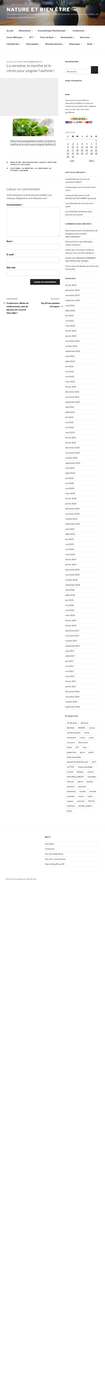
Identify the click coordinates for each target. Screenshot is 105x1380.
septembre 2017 (72, 646)
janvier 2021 (70, 442)
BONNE (81, 728)
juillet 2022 (70, 361)
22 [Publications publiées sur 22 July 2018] (96, 150)
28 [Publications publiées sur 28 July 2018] (91, 153)
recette (82, 791)
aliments (84, 723)
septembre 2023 (72, 300)
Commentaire (15, 205)
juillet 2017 (70, 656)
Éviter (69, 811)
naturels (70, 781)
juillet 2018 (70, 595)
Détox (69, 747)
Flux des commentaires (55, 859)
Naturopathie (33, 44)
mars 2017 (70, 676)
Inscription (49, 844)
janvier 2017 (70, 686)
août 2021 (69, 407)
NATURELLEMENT (75, 777)
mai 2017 (69, 666)
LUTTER (70, 767)
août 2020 (70, 468)
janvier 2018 (70, 625)
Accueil (10, 30)
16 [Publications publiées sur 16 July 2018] (68, 150)
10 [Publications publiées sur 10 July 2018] (73, 147)
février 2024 (70, 285)
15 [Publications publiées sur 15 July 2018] (96, 147)
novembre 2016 (72, 697)
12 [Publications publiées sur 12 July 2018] (82, 147)
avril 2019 (69, 549)
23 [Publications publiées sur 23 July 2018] (68, 153)
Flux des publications (54, 854)
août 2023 (70, 305)
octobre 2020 (71, 458)
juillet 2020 (70, 473)
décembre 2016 (72, 691)
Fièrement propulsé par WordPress (21, 879)
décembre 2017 (72, 630)
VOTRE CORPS (85, 806)
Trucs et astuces (20, 164)
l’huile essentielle (85, 767)
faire (85, 747)
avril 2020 (69, 488)
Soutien (51, 162)
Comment (71, 737)
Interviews (86, 37)
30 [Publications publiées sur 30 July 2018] (68, 156)
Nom (10, 241)
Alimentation (26, 30)
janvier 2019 (70, 564)
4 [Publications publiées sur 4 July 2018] (77, 144)
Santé (91, 44)
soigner (23, 170)
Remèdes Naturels (55, 44)
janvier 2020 (71, 503)
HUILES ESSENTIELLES (77, 762)
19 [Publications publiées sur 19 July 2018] (82, 150)
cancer (92, 728)
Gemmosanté (71, 230)
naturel (90, 772)
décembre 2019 (72, 508)
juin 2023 (69, 315)
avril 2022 (69, 376)
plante (80, 781)
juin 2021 (69, 417)
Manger (80, 772)
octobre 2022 (71, 346)
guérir (91, 752)
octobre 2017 (71, 641)
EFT (32, 37)
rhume (81, 796)
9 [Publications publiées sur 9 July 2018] (67, 147)
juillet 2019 (70, 534)
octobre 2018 (71, 580)
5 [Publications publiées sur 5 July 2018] (82, 144)
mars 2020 (70, 493)
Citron (86, 733)
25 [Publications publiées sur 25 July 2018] (77, 153)
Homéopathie (68, 37)
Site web (11, 267)
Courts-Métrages (16, 37)
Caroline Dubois (74, 733)
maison (70, 772)
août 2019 (69, 529)
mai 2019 (69, 544)
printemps (71, 791)
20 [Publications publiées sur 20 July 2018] (87, 150)
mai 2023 (69, 321)
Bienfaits (71, 728)
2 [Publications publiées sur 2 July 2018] (67, 144)
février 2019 (70, 559)
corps (91, 737)
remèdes (71, 796)
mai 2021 (69, 422)
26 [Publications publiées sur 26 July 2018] (82, 153)
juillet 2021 (70, 412)
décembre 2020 (72, 447)
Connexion (49, 849)
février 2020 (70, 498)
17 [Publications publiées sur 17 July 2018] (73, 150)
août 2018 (69, 590)
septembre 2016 (72, 707)
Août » (91, 160)
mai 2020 (69, 483)
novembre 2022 (72, 341)
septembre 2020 (72, 463)
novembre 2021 (72, 397)
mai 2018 (69, 605)
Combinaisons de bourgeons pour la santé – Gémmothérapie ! (81, 233)
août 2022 (69, 356)
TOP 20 (91, 801)
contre (82, 737)
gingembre (71, 752)
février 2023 (70, 331)
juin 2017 (69, 661)
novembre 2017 (72, 635)
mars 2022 (70, 381)
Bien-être (15, 162)
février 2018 (70, 620)
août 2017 (69, 651)
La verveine (41, 168)
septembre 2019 (72, 524)
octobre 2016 (71, 702)
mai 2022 (69, 371)
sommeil (80, 801)
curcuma (71, 742)
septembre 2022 (72, 351)
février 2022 (70, 387)
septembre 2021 (72, 402)
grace (82, 752)
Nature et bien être (38, 9)
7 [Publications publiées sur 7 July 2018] (91, 144)
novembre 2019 (72, 514)
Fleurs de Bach (48, 37)
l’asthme (15, 168)
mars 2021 (70, 432)
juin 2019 (69, 539)
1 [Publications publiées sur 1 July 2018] (96, 141)
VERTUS (71, 806)
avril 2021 (69, 427)
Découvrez (83, 742)
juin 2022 (69, 366)
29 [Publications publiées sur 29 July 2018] (96, 153)
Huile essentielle (74, 757)
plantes (90, 781)
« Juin (72, 160)
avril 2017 (69, 671)
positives (71, 786)
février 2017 (70, 681)
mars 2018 (70, 615)
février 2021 (70, 437)
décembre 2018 (72, 569)
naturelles (92, 777)
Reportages (76, 44)
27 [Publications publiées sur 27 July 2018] (87, 153)
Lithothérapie (14, 44)
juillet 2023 (70, 310)
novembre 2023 (72, 295)
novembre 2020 (72, 453)
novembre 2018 (72, 574)
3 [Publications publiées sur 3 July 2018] (72, 144)
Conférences (80, 30)
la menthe (27, 168)
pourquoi (82, 786)
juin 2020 (69, 478)
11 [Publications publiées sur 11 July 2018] (77, 147)
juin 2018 (69, 600)
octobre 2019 (71, 519)
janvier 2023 (70, 336)
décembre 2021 (72, 392)
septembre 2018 (72, 585)
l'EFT (94, 762)
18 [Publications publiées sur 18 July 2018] (77, 150)
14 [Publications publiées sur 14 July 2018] (91, 147)
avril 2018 (69, 610)
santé (90, 796)
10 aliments (72, 723)
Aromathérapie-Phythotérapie (53, 30)
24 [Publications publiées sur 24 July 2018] (73, 153)
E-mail (11, 254)
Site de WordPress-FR (54, 864)
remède (92, 791)
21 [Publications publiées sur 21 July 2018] (92, 150)
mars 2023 (70, 326)
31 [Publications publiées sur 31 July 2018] (73, 156)
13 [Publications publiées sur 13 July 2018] (87, 147)
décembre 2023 (72, 290)
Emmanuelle (35, 62)
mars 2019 (70, 554)
